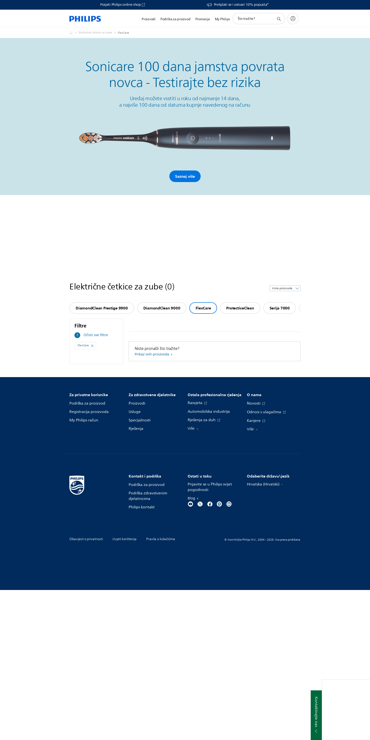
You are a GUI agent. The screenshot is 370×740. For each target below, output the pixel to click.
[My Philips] (293, 18)
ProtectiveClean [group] (240, 308)
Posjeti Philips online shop (120, 5)
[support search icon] (279, 19)
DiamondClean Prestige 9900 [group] (102, 308)
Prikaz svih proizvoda (152, 354)
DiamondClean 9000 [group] (161, 308)
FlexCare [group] (203, 308)
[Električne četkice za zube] (98, 33)
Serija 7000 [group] (280, 308)
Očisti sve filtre (96, 335)
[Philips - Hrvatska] (74, 33)
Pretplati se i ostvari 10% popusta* (241, 5)
